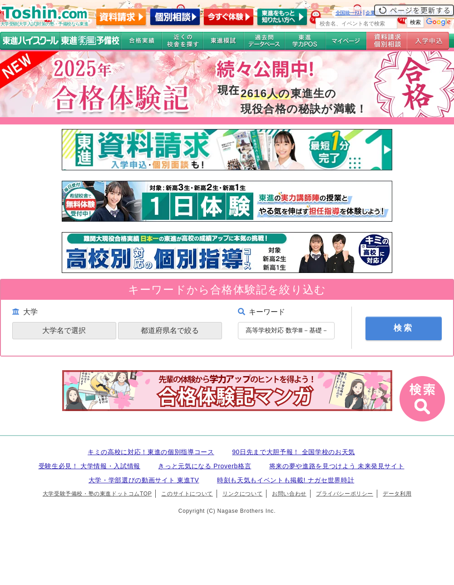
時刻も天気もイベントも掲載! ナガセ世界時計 (285, 480)
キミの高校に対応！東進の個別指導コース (151, 452)
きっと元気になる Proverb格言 (204, 466)
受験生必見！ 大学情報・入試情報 (89, 466)
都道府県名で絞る (170, 330)
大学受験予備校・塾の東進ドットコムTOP (97, 494)
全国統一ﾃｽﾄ (349, 12)
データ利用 (397, 494)
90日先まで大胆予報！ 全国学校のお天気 (293, 452)
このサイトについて (186, 494)
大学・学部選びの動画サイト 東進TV (144, 480)
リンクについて (242, 494)
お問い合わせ (289, 494)
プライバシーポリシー (344, 494)
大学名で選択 (64, 330)
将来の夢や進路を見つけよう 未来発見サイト (337, 466)
